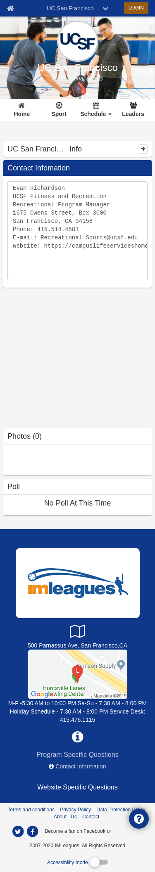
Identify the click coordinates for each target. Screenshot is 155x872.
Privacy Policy (75, 810)
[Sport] (59, 110)
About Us (65, 817)
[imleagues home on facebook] (32, 831)
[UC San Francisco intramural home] (77, 78)
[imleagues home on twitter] (18, 831)
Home (22, 114)
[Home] (22, 110)
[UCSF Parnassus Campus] (77, 674)
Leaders (133, 114)
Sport (59, 114)
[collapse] (143, 149)
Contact (90, 817)
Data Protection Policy (120, 810)
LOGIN (136, 8)
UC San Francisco (77, 67)
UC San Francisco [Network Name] (70, 8)
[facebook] (129, 831)
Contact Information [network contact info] (80, 766)
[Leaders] (133, 110)
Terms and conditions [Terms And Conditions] (31, 810)
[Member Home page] (10, 8)
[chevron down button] (105, 8)
